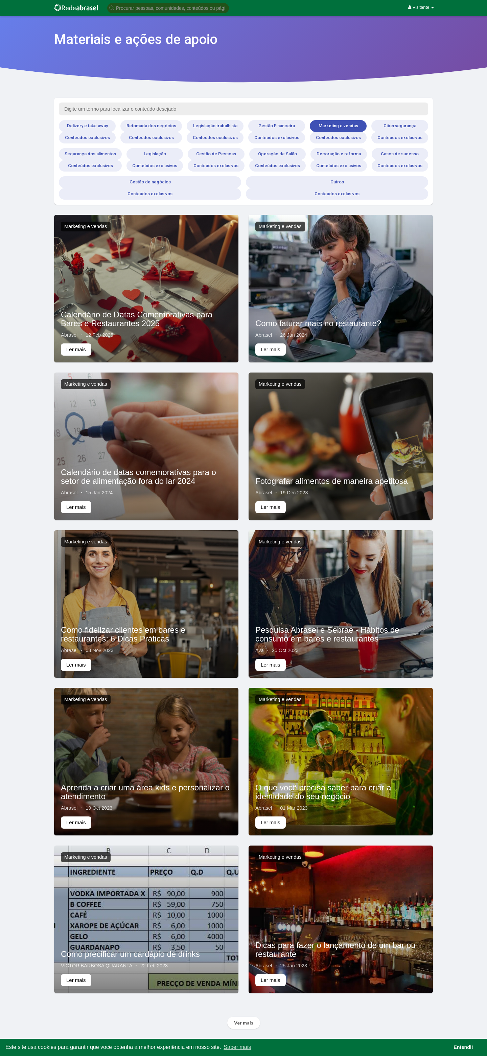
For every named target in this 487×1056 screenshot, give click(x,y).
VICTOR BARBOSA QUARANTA (96, 965)
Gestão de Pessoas (216, 153)
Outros (337, 181)
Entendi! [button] (463, 1047)
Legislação (155, 153)
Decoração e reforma (339, 153)
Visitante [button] (421, 7)
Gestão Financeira (276, 125)
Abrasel (69, 335)
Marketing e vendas (338, 125)
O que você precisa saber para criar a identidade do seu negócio (323, 792)
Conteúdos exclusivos (87, 137)
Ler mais (76, 349)
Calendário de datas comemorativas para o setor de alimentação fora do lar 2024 (138, 477)
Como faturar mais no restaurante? (318, 323)
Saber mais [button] (237, 1047)
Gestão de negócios (150, 181)
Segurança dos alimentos (90, 153)
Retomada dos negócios (151, 125)
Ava (259, 650)
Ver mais (243, 1023)
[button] (168, 7)
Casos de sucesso (400, 153)
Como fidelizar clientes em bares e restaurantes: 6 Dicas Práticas (123, 634)
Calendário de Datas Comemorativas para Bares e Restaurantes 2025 (136, 319)
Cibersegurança (400, 125)
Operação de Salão (277, 153)
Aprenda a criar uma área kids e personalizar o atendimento (145, 792)
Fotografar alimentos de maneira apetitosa (331, 481)
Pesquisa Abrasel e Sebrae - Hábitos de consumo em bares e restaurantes (327, 634)
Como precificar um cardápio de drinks (130, 954)
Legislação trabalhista (215, 125)
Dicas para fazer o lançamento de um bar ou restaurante (335, 950)
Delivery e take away (87, 125)
